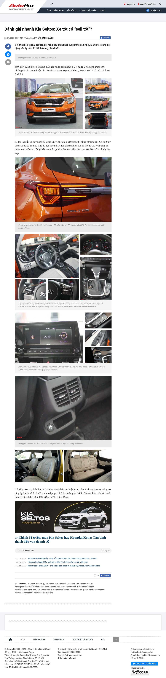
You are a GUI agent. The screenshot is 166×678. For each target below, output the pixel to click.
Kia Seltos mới (43, 590)
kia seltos (50, 584)
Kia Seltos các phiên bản (25, 590)
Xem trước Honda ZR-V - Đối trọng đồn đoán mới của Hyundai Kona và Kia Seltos (64, 566)
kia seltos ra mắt (68, 587)
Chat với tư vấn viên (144, 664)
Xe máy (102, 10)
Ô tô (49, 10)
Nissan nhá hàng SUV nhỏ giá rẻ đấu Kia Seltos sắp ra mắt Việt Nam (58, 562)
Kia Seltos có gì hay (79, 590)
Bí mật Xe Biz (153, 11)
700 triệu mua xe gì (84, 584)
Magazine (131, 4)
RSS (103, 640)
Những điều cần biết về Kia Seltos (29, 587)
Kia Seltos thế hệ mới (60, 590)
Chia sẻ (106, 38)
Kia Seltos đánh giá (85, 587)
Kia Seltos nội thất (97, 590)
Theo (63, 550)
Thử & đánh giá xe (44, 38)
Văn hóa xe (72, 10)
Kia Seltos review (52, 587)
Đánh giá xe (59, 10)
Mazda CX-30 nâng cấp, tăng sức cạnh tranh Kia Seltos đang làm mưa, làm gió (62, 558)
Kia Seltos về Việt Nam (65, 584)
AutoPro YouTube (148, 4)
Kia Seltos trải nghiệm (43, 593)
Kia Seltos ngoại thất (24, 593)
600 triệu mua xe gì (36, 584)
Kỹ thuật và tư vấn (88, 10)
